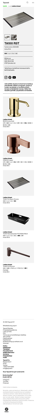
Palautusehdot (7, 338)
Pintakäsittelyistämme (10, 330)
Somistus (6, 354)
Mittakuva (7, 58)
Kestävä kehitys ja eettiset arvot (13, 341)
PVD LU (13, 268)
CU (13, 53)
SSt (5, 53)
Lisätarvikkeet (16, 6)
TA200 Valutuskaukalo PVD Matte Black (15, 234)
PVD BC (5, 270)
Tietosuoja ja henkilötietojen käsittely (14, 335)
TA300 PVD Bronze (9, 266)
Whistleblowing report (10, 326)
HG (25, 123)
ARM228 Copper (8, 160)
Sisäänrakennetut (8, 352)
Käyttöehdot (7, 340)
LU (9, 53)
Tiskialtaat (6, 349)
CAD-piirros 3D (9, 61)
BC (17, 53)
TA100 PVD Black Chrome (11, 199)
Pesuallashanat (8, 351)
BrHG (5, 125)
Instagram (6, 380)
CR (4, 123)
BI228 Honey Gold (8, 121)
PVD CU (20, 268)
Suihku (5, 346)
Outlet (5, 357)
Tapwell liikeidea (8, 328)
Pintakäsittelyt (7, 356)
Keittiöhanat (7, 347)
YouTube (5, 381)
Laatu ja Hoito (7, 331)
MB (8, 123)
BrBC (30, 123)
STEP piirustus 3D (9, 63)
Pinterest (6, 383)
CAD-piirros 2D (9, 60)
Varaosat (6, 343)
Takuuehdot (6, 336)
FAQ (4, 333)
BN (9, 125)
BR (18, 123)
